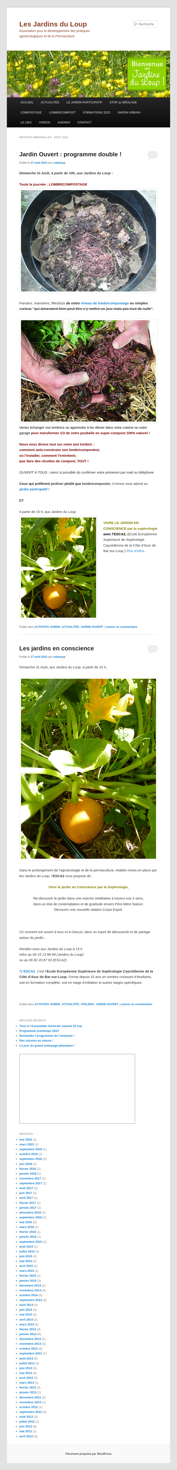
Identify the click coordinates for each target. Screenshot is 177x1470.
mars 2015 (26, 1270)
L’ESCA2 (28, 971)
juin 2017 (25, 1193)
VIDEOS (44, 122)
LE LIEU (26, 122)
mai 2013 (25, 1373)
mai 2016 (25, 1222)
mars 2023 (26, 1144)
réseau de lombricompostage (105, 303)
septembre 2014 (30, 1300)
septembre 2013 (30, 1353)
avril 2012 (26, 1436)
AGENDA (64, 122)
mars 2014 (26, 1324)
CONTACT (84, 122)
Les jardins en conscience (56, 648)
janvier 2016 (27, 1236)
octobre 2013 (28, 1348)
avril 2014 (26, 1319)
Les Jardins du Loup (53, 24)
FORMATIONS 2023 (96, 112)
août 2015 (26, 1246)
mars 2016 (26, 1227)
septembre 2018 (30, 1159)
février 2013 (27, 1387)
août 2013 (26, 1358)
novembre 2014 (30, 1290)
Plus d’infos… (137, 551)
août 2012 (26, 1416)
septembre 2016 (30, 1217)
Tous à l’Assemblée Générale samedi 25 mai (50, 1026)
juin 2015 (25, 1256)
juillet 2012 (27, 1421)
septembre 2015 (30, 1241)
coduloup (59, 162)
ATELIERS (87, 1004)
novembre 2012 (30, 1402)
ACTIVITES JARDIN (47, 627)
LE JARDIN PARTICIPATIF (84, 102)
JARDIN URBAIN (129, 112)
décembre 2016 (30, 1212)
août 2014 (26, 1305)
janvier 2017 (27, 1207)
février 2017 (27, 1203)
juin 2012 (25, 1426)
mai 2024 (25, 1139)
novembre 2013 (30, 1343)
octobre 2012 (28, 1407)
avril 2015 (26, 1266)
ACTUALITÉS (50, 102)
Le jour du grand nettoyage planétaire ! (47, 1045)
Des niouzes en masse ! (36, 1040)
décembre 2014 (30, 1285)
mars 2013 (26, 1382)
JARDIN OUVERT (92, 627)
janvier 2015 (27, 1280)
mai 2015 (25, 1261)
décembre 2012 (30, 1397)
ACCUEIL (27, 102)
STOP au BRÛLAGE (123, 102)
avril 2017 (26, 1197)
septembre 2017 (30, 1183)
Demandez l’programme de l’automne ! (46, 1035)
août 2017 (26, 1188)
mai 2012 (25, 1431)
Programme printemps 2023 (39, 1031)
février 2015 (27, 1275)
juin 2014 (25, 1309)
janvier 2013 (27, 1392)
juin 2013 (25, 1368)
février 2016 (27, 1232)
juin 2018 (25, 1164)
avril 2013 (26, 1378)
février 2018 (27, 1168)
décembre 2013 (30, 1339)
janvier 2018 (27, 1173)
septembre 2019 (30, 1149)
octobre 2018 (28, 1154)
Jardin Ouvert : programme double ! (70, 154)
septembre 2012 (30, 1412)
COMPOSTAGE (31, 112)
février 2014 (27, 1329)
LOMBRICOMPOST (62, 112)
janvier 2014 (27, 1334)
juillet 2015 (27, 1251)
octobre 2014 (28, 1295)
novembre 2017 (30, 1178)
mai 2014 (25, 1314)
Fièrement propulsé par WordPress (88, 1453)
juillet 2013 (27, 1363)
